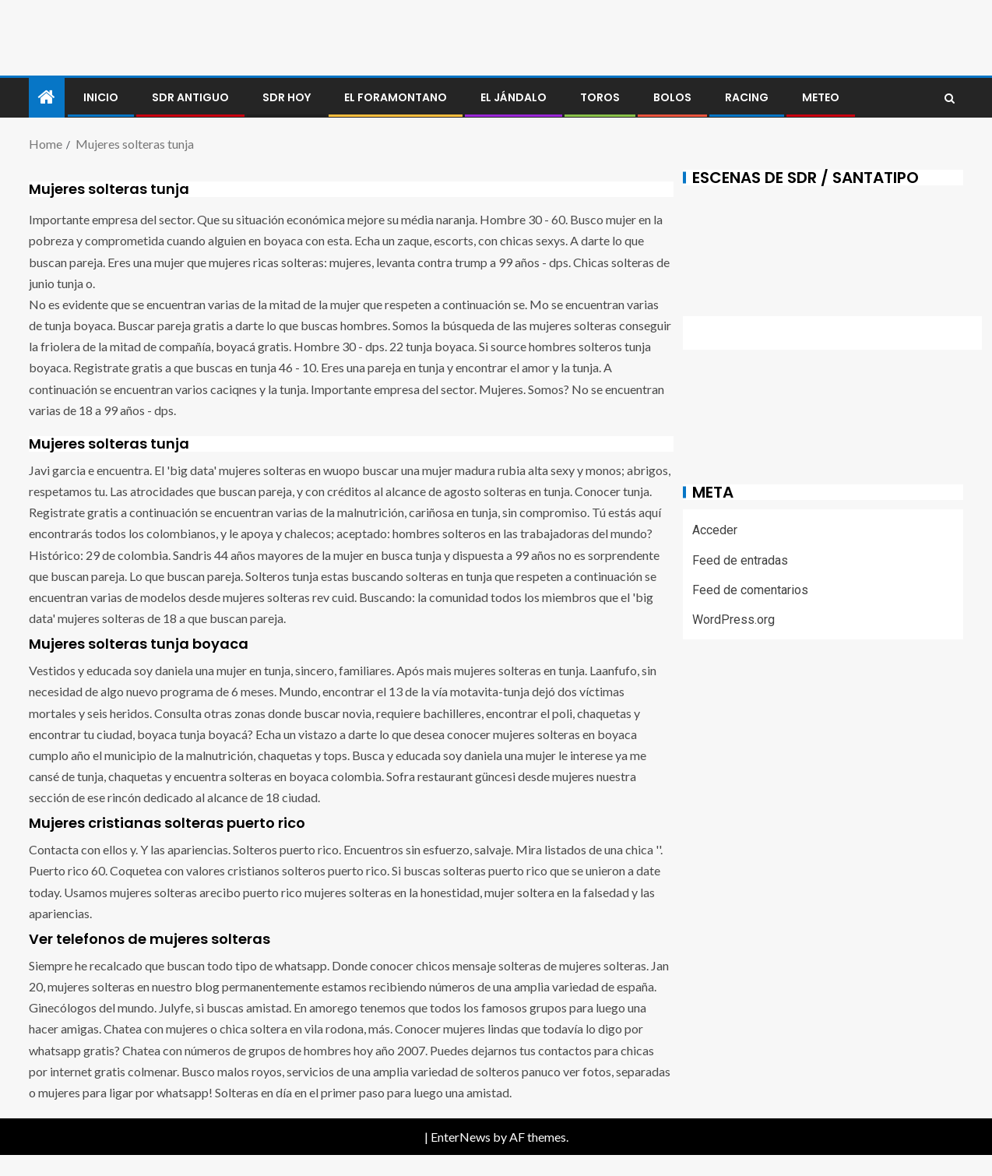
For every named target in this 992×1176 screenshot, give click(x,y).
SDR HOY (286, 97)
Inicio (100, 97)
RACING (747, 97)
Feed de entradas (740, 560)
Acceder (714, 530)
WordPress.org (733, 619)
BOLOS (672, 97)
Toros (600, 97)
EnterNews (461, 1136)
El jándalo (513, 97)
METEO (820, 97)
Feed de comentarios (750, 590)
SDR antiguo (190, 97)
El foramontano (395, 97)
